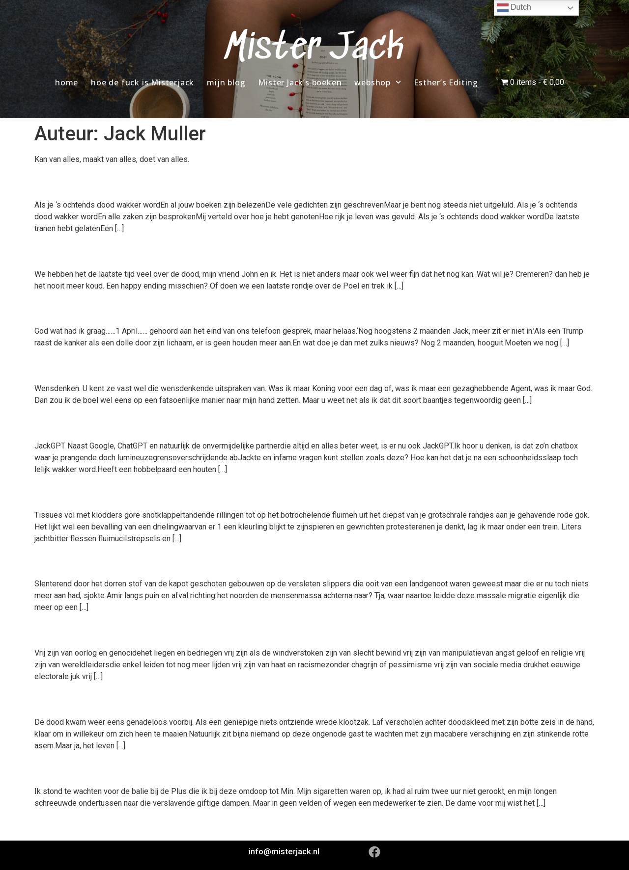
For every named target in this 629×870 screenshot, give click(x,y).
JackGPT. (67, 423)
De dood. (65, 699)
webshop (377, 82)
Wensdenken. (81, 365)
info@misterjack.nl (284, 851)
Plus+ (54, 768)
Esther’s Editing (446, 82)
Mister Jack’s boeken (300, 82)
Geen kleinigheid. (94, 491)
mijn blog (226, 82)
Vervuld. (63, 181)
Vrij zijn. (62, 630)
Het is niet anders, (97, 250)
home (66, 82)
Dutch (514, 8)
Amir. (52, 561)
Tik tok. (60, 308)
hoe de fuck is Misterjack (142, 82)
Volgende (573, 824)
